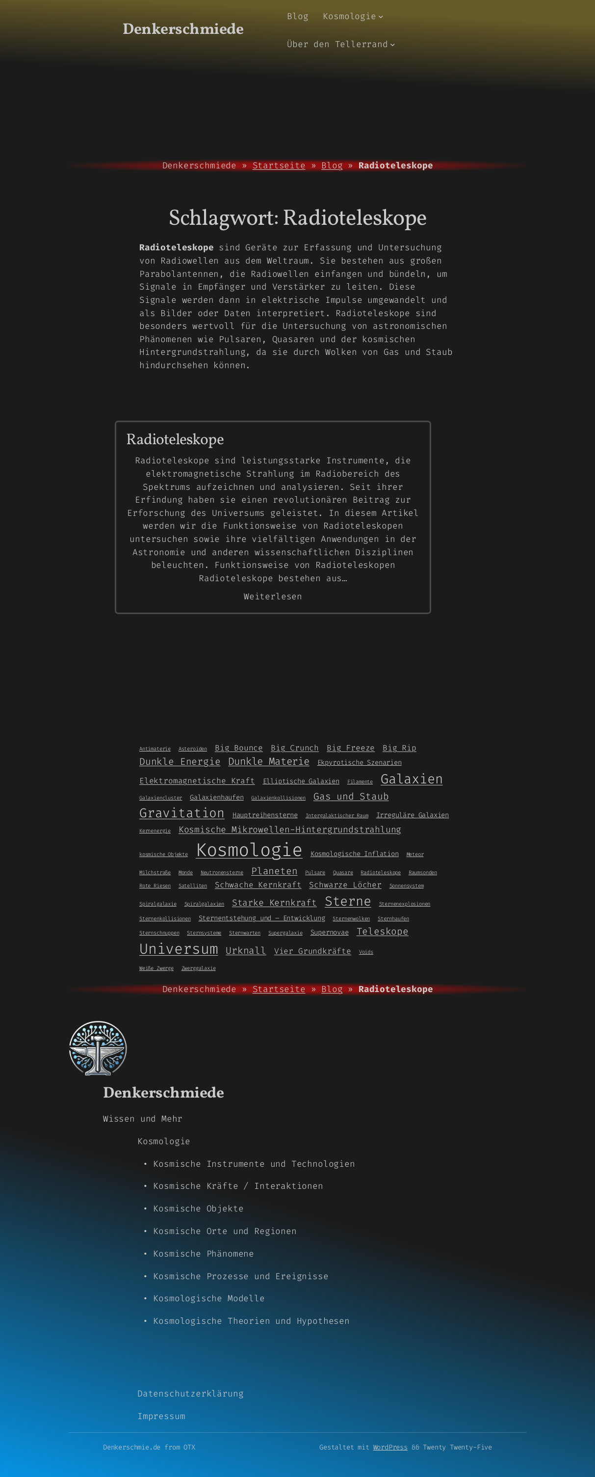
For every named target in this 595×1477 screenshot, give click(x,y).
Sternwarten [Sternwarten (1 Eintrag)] (244, 932)
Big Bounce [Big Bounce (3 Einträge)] (239, 748)
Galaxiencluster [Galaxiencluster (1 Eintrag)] (160, 797)
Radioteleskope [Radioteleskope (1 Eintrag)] (380, 872)
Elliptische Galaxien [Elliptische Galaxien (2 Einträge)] (301, 781)
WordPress (390, 1447)
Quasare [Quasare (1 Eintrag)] (343, 872)
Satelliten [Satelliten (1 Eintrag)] (193, 885)
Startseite (279, 165)
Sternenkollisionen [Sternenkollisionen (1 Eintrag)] (165, 918)
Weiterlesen (273, 596)
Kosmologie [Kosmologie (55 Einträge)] (249, 850)
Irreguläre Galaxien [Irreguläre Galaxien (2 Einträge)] (412, 814)
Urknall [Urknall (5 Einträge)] (246, 950)
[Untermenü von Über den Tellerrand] (392, 44)
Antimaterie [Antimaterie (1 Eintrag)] (155, 748)
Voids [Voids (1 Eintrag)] (366, 951)
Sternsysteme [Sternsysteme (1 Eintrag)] (204, 932)
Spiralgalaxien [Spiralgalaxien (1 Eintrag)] (204, 903)
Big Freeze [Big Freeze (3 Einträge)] (351, 748)
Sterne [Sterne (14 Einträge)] (348, 901)
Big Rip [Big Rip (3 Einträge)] (399, 748)
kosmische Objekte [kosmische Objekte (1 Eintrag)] (163, 854)
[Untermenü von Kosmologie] (381, 16)
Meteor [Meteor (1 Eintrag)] (415, 854)
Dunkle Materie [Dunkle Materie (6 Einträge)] (268, 761)
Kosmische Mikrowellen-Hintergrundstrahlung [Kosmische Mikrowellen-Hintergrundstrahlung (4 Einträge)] (290, 829)
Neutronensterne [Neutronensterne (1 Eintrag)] (222, 872)
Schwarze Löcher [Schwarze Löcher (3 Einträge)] (345, 885)
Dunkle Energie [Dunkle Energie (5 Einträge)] (179, 761)
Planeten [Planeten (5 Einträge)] (274, 871)
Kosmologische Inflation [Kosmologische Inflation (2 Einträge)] (354, 853)
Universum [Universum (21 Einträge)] (178, 949)
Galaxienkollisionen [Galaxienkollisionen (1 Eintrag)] (278, 797)
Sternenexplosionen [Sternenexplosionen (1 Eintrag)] (405, 903)
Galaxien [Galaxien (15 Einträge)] (412, 779)
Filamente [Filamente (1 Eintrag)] (360, 781)
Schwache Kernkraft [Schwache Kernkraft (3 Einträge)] (258, 885)
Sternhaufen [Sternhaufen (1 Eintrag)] (393, 918)
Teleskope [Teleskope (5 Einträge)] (383, 931)
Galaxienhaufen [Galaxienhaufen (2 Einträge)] (216, 797)
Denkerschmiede (183, 30)
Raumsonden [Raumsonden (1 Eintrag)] (423, 872)
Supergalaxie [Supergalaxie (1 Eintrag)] (285, 932)
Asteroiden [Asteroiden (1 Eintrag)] (193, 748)
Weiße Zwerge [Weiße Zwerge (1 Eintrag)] (156, 968)
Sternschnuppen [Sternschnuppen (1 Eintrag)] (159, 932)
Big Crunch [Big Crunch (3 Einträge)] (295, 748)
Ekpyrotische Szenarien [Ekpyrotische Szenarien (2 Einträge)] (359, 762)
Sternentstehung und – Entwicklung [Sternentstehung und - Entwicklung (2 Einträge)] (262, 917)
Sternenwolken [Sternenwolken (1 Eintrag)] (351, 918)
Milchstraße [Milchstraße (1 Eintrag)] (155, 872)
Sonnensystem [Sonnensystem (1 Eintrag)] (406, 885)
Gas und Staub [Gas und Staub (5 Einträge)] (351, 796)
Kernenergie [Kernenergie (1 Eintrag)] (155, 830)
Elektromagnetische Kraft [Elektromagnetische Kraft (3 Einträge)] (197, 781)
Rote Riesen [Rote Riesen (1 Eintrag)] (155, 885)
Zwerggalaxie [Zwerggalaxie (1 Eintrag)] (198, 968)
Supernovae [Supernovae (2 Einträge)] (329, 932)
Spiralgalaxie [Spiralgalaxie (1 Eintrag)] (158, 903)
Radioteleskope (175, 440)
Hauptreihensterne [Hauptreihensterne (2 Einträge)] (265, 814)
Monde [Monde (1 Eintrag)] (186, 872)
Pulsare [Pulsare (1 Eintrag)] (315, 872)
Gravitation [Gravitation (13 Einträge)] (182, 813)
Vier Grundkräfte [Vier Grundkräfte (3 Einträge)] (312, 951)
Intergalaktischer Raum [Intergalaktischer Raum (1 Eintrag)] (337, 815)
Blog (331, 165)
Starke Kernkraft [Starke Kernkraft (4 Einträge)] (274, 903)
